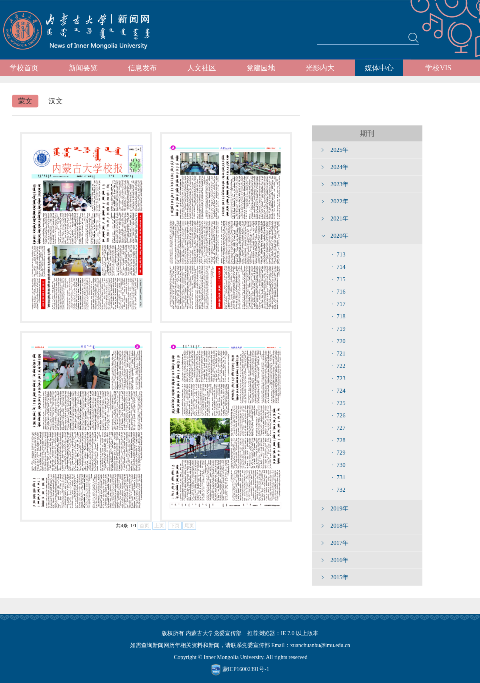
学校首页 (24, 68)
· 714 (339, 267)
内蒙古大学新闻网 (83, 30)
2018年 (339, 525)
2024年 (339, 167)
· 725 (339, 403)
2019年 (339, 508)
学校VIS (438, 68)
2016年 (339, 560)
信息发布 (142, 68)
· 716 (339, 291)
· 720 (339, 341)
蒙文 (25, 101)
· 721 (339, 353)
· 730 (339, 465)
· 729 (339, 452)
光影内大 (320, 68)
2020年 (339, 235)
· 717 (339, 304)
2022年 (339, 201)
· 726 (339, 415)
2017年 (339, 543)
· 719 (339, 329)
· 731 (339, 477)
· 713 (339, 254)
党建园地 (260, 68)
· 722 (339, 366)
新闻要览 (83, 68)
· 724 (339, 390)
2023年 (339, 184)
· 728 (339, 440)
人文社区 (201, 68)
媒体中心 (379, 68)
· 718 (339, 316)
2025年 (339, 150)
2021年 (339, 218)
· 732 (339, 489)
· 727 (339, 428)
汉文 (55, 101)
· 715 (339, 279)
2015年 (339, 577)
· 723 (339, 378)
